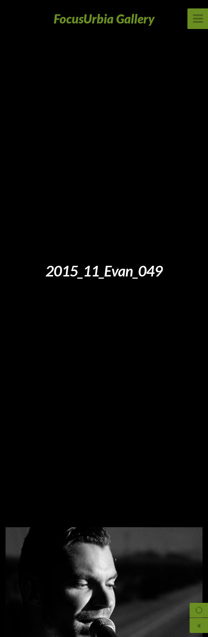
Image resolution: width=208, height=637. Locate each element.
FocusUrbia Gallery (104, 18)
